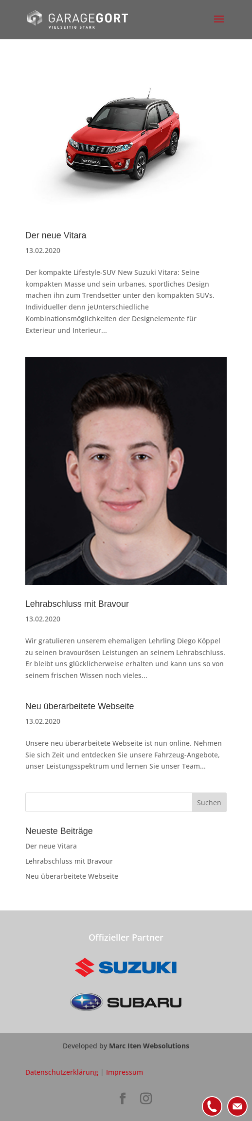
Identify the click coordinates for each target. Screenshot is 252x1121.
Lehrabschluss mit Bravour (77, 604)
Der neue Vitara (56, 235)
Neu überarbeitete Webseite (79, 706)
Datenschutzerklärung (61, 1072)
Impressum (124, 1072)
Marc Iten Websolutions (149, 1045)
